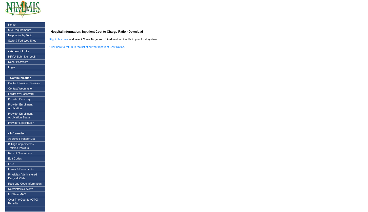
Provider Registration (21, 122)
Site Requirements (19, 29)
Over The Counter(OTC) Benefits (23, 201)
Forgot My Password (21, 93)
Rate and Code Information (25, 183)
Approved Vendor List (21, 138)
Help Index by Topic (20, 35)
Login (11, 67)
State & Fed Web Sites (22, 40)
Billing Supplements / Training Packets (21, 146)
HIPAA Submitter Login (22, 56)
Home (11, 24)
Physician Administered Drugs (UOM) (22, 176)
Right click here (58, 39)
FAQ (11, 163)
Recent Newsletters (20, 153)
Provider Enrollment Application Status (20, 115)
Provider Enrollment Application (20, 106)
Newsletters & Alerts (20, 188)
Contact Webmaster (20, 88)
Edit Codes (15, 158)
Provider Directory (19, 99)
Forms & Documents (20, 169)
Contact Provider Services (24, 83)
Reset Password (18, 61)
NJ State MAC (17, 194)
